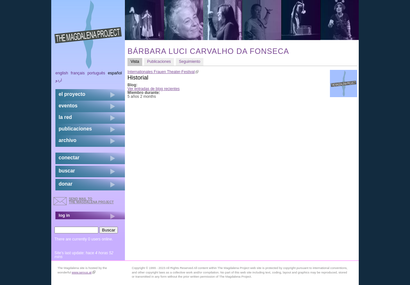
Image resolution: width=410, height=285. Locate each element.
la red (65, 117)
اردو (58, 80)
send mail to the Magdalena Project (91, 200)
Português (96, 73)
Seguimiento (190, 61)
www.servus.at (83, 272)
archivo (67, 140)
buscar (67, 170)
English (61, 73)
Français (78, 73)
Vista (136, 61)
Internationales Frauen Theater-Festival (163, 72)
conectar (69, 157)
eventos (68, 105)
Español (115, 73)
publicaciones (75, 128)
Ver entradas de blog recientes (153, 89)
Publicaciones (159, 61)
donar (65, 184)
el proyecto (72, 94)
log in (64, 215)
